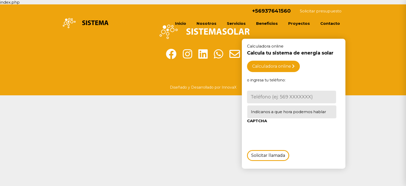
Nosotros (206, 23)
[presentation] (286, 136)
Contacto (330, 23)
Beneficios (267, 23)
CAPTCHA (257, 120)
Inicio (180, 23)
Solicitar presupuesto (321, 11)
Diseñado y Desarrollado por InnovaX (203, 87)
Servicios (236, 23)
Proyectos (299, 23)
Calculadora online (273, 66)
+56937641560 (268, 11)
